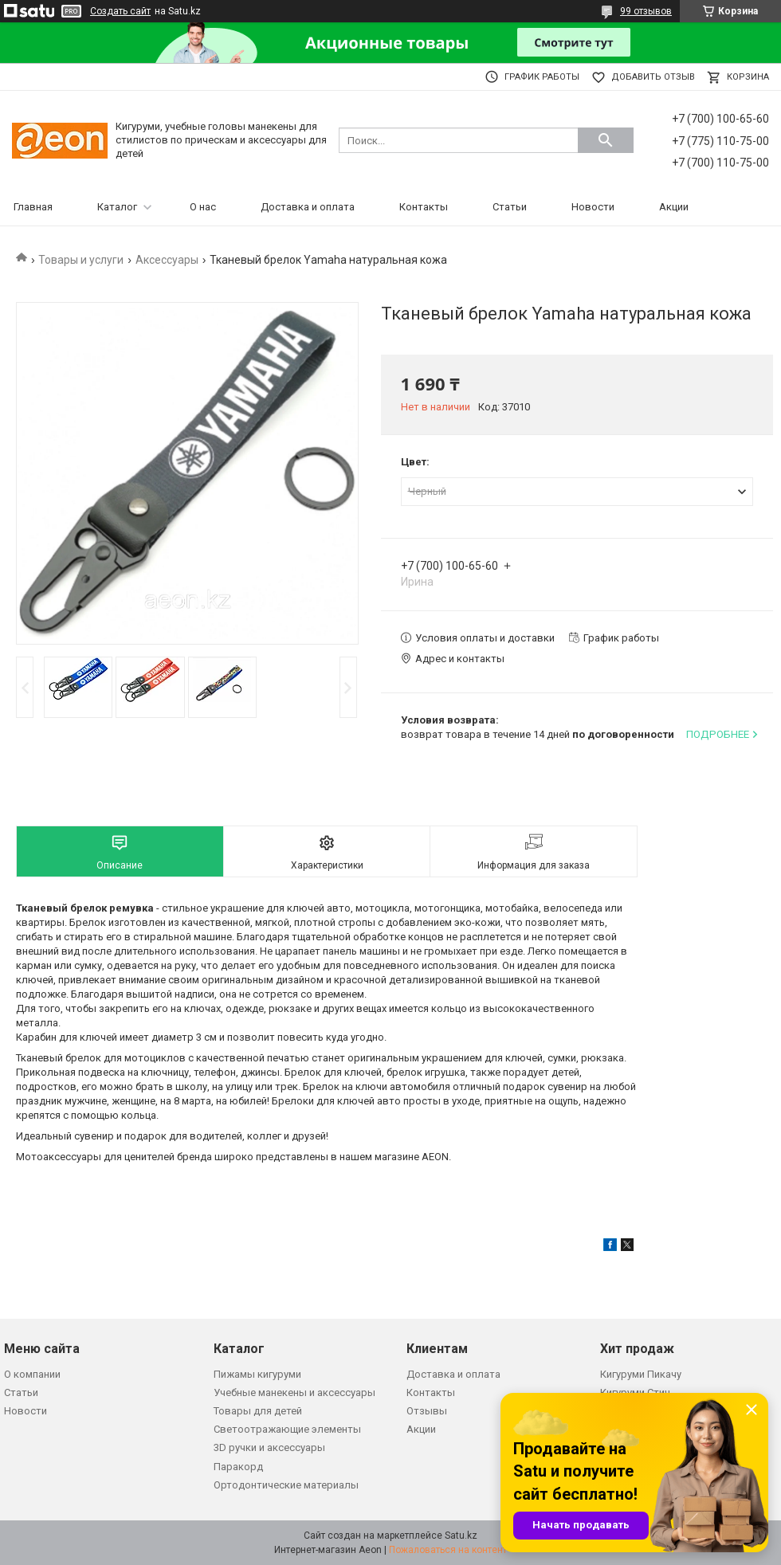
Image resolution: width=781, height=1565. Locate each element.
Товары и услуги (81, 259)
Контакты (423, 207)
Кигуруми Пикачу (640, 1374)
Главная (33, 207)
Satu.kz (461, 1535)
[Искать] (606, 140)
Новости (592, 207)
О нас (203, 207)
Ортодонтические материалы (286, 1485)
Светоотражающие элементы (287, 1429)
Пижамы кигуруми (257, 1374)
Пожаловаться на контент (448, 1549)
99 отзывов (646, 11)
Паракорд (238, 1467)
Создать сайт (120, 11)
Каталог (117, 207)
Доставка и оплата (308, 207)
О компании (32, 1374)
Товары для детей (258, 1411)
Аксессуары (166, 259)
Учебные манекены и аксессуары (294, 1392)
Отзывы (426, 1411)
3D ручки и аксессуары (269, 1447)
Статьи (510, 207)
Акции (674, 207)
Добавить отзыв (653, 77)
